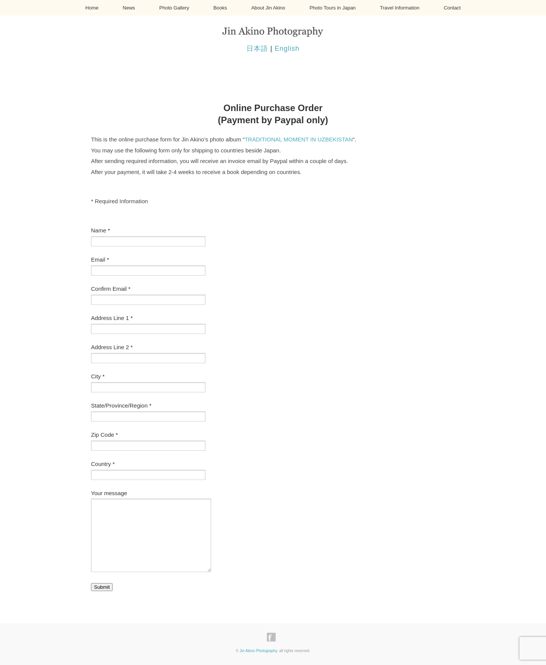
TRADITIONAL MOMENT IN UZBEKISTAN (299, 139)
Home (92, 8)
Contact (452, 8)
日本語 (257, 48)
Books (220, 8)
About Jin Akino (268, 8)
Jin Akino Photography (258, 651)
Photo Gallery (174, 8)
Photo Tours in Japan (332, 8)
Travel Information (399, 8)
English (287, 48)
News (129, 8)
